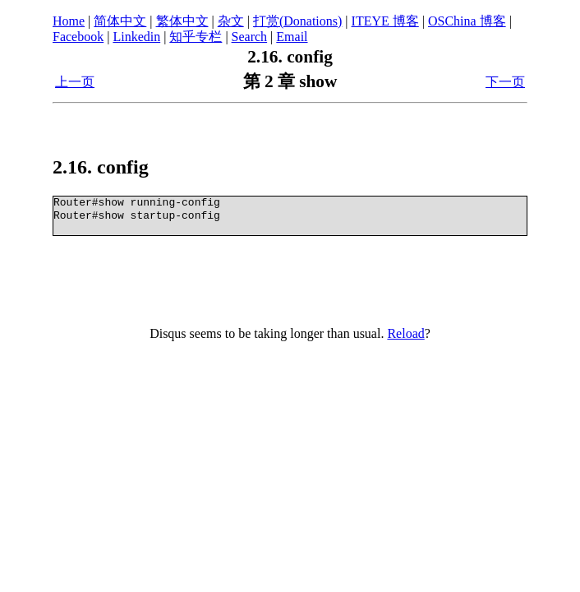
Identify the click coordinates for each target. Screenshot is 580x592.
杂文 (231, 21)
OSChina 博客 (467, 21)
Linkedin (136, 37)
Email (291, 37)
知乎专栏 (195, 37)
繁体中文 (182, 21)
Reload (405, 333)
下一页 (505, 82)
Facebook (78, 37)
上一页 (74, 82)
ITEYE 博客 (385, 21)
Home (69, 21)
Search (250, 37)
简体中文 (120, 21)
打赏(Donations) (297, 21)
